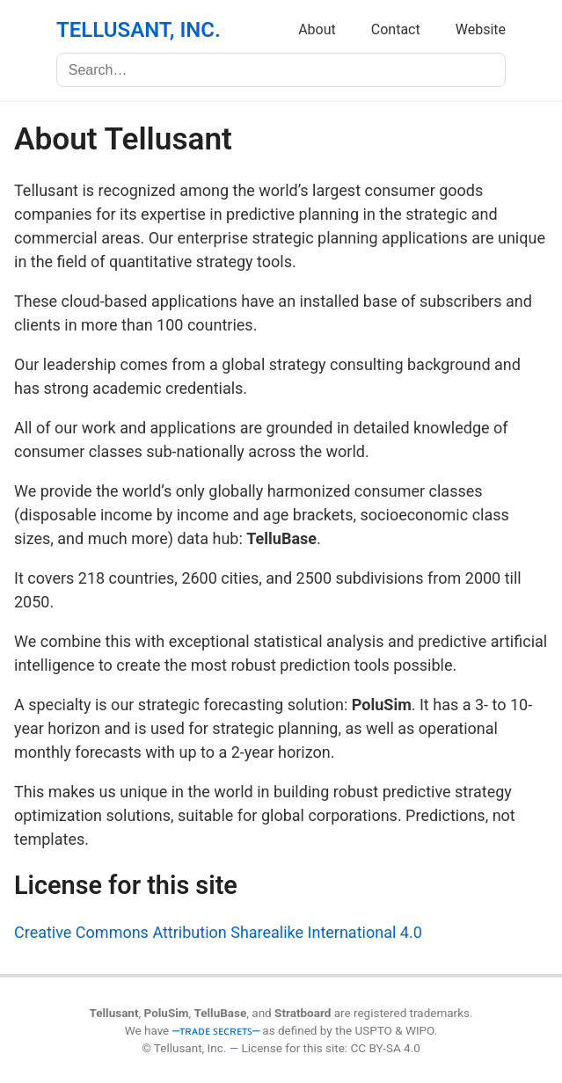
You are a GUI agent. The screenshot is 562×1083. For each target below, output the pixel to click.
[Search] (281, 70)
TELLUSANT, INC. (138, 30)
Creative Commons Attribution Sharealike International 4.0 (218, 932)
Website (481, 29)
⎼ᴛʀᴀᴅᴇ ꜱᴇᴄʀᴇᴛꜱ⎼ (215, 1030)
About (317, 29)
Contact (395, 29)
